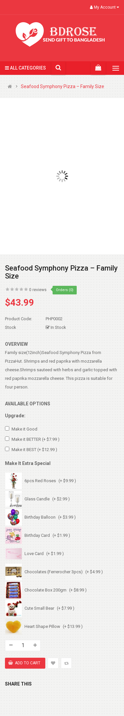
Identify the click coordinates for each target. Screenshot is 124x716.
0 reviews (38, 289)
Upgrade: (15, 415)
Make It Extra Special (28, 463)
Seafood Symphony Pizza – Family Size (62, 86)
